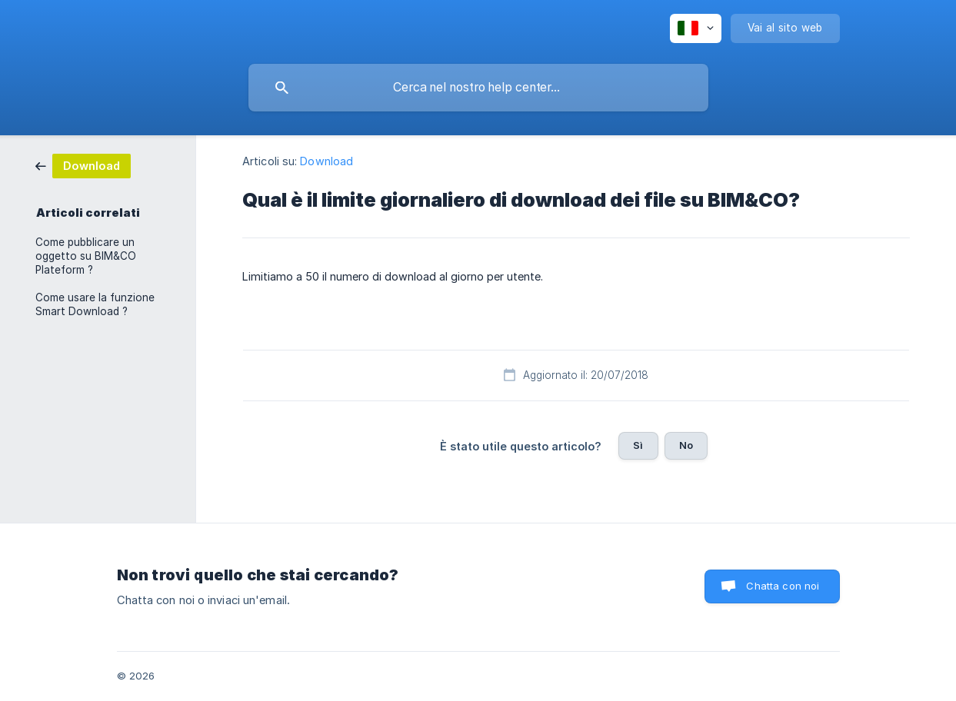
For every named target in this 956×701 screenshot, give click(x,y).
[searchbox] (478, 87)
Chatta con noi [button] (782, 586)
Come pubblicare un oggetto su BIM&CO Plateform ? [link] (85, 256)
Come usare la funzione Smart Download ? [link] (95, 304)
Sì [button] (638, 445)
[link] (83, 165)
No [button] (686, 445)
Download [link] (326, 161)
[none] (695, 28)
